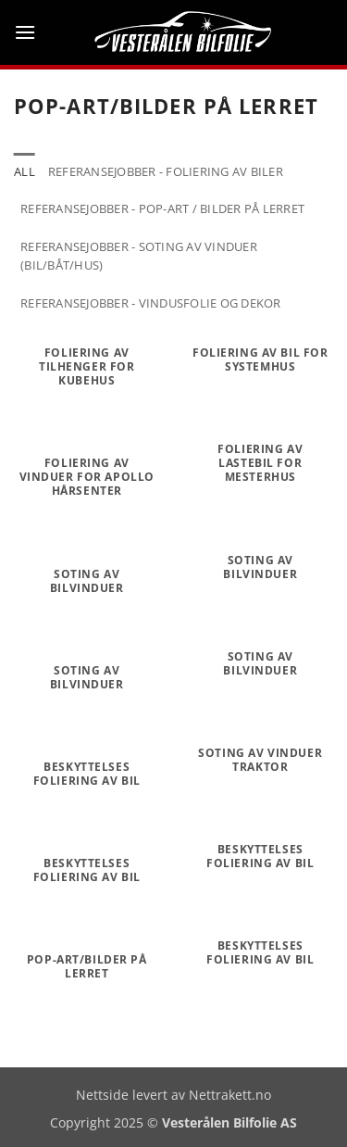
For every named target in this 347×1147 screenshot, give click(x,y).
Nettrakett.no (230, 1094)
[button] (25, 32)
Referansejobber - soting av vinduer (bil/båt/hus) (138, 255)
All (24, 171)
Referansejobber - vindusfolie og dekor (150, 303)
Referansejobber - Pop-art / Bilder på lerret (162, 208)
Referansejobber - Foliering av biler (165, 171)
